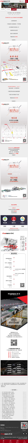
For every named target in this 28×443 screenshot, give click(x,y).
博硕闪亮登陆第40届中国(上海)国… (8, 409)
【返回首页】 (3, 386)
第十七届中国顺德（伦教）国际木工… (9, 408)
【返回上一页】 (3, 385)
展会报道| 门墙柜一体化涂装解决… (8, 415)
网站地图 (25, 437)
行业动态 (8, 9)
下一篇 (13, 384)
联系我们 (3, 425)
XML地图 (2, 438)
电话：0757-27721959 (6, 430)
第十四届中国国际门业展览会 (7, 418)
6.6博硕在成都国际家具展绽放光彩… (8, 412)
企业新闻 (3, 9)
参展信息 (14, 9)
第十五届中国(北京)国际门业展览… (8, 392)
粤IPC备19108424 (20, 437)
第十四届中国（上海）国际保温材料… (9, 407)
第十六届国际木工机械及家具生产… (8, 397)
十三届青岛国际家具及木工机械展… (8, 396)
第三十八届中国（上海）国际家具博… (9, 403)
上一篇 (13, 383)
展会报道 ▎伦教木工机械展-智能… (8, 404)
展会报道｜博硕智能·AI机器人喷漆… (8, 411)
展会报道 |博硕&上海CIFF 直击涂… (8, 394)
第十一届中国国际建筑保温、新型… (8, 414)
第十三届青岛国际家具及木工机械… (8, 400)
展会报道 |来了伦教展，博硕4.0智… (8, 405)
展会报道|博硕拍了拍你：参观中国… (8, 393)
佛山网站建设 (24, 438)
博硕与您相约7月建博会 (6, 416)
